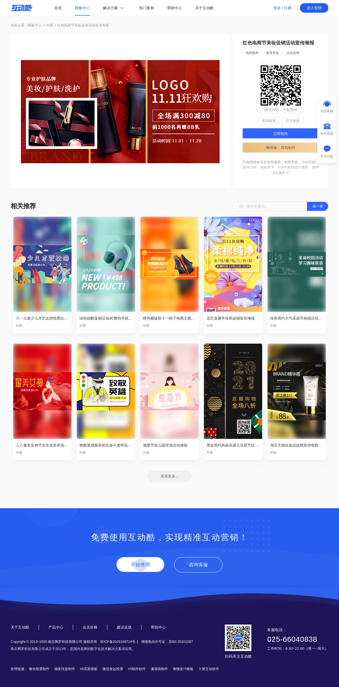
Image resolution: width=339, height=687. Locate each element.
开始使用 (140, 564)
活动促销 (293, 53)
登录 (277, 8)
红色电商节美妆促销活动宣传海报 (83, 25)
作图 (49, 25)
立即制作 (280, 133)
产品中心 (55, 627)
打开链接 (293, 121)
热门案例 (146, 8)
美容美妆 (272, 53)
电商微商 (252, 53)
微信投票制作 (39, 669)
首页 (58, 8)
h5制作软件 (137, 669)
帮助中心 (174, 8)
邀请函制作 (159, 669)
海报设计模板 (183, 669)
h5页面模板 (88, 669)
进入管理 (314, 8)
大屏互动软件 (208, 669)
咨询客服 (198, 564)
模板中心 (82, 8)
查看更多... (169, 476)
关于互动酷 (204, 8)
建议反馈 (124, 627)
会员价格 (90, 627)
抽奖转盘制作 (64, 669)
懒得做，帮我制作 (281, 147)
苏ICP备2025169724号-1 (119, 642)
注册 (287, 8)
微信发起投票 (112, 669)
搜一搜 (318, 206)
